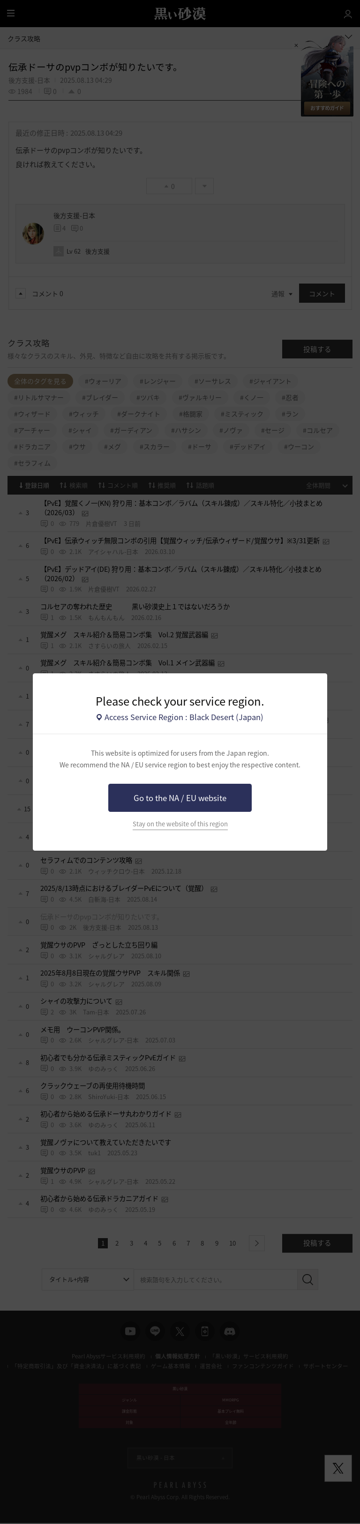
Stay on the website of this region (180, 823)
